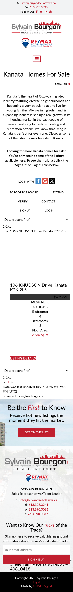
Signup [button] (25, 210)
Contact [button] (48, 201)
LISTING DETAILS (23, 358)
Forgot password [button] (23, 192)
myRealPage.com (33, 396)
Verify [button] (22, 201)
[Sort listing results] (36, 219)
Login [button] (49, 210)
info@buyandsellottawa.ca (39, 3)
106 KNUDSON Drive (38, 287)
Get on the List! (37, 432)
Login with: (26, 181)
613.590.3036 (39, 7)
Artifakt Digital (42, 586)
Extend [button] (58, 192)
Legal (36, 582)
